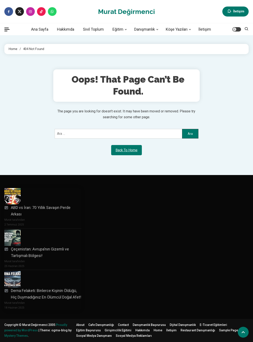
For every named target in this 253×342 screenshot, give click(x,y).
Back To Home (126, 150)
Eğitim (117, 29)
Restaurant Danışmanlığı (198, 330)
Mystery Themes (16, 335)
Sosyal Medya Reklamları (134, 335)
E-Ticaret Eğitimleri (213, 325)
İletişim (235, 11)
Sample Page (228, 330)
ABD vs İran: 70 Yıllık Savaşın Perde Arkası (40, 211)
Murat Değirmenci (126, 11)
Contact (123, 325)
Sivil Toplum (93, 29)
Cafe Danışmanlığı (101, 325)
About (80, 325)
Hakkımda (65, 29)
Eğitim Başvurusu (88, 330)
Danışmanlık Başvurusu (149, 325)
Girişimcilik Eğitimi (118, 330)
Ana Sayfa (39, 29)
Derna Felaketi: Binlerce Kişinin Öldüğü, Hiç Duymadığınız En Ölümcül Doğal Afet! (46, 294)
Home (158, 330)
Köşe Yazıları (177, 29)
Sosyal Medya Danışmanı (94, 335)
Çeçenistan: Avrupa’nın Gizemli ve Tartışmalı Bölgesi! (40, 252)
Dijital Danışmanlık (183, 325)
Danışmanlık (144, 29)
